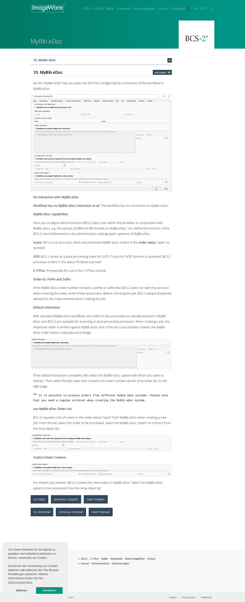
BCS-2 (87, 8)
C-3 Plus (98, 8)
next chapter (96, 499)
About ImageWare (144, 8)
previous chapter (66, 499)
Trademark (206, 597)
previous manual (71, 512)
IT (207, 8)
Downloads (123, 8)
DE (196, 8)
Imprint (173, 597)
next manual (101, 512)
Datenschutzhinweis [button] (20, 582)
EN (202, 8)
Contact (162, 8)
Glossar (85, 563)
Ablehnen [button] (21, 590)
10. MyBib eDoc (44, 60)
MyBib (109, 8)
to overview (42, 512)
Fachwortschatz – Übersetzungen (110, 563)
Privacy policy (188, 597)
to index (39, 499)
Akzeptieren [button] (49, 590)
